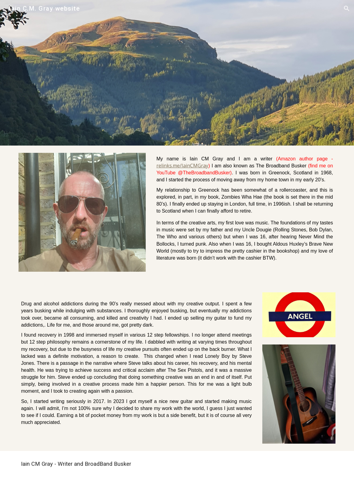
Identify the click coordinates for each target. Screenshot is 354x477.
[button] (346, 8)
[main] (244, 215)
